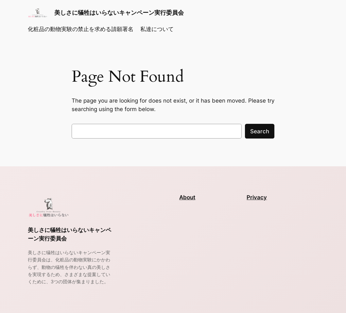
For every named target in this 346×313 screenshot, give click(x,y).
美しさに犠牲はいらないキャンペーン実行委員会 (119, 12)
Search (259, 131)
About (187, 197)
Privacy (257, 197)
